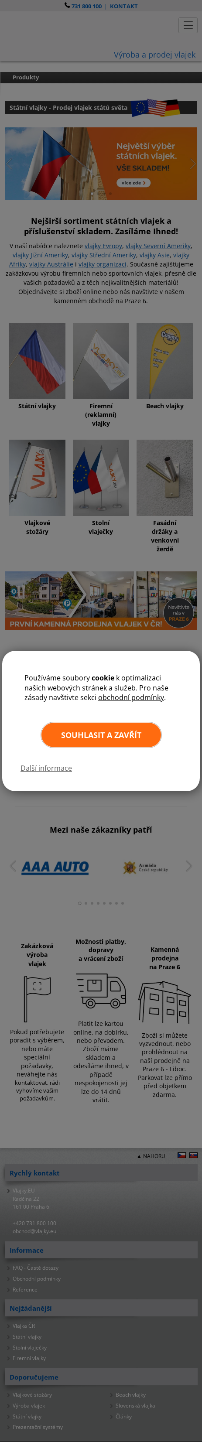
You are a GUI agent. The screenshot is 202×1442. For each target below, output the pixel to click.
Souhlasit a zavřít (101, 735)
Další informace (46, 768)
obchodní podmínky (131, 697)
